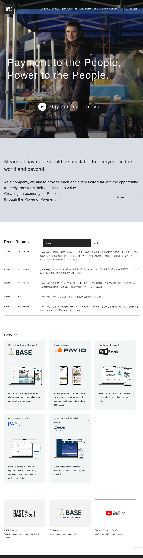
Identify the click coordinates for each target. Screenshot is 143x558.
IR (76, 9)
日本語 (125, 9)
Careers (104, 9)
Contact (113, 9)
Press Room (67, 9)
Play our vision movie (74, 106)
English (134, 9)
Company (45, 9)
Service (55, 9)
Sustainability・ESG (88, 9)
